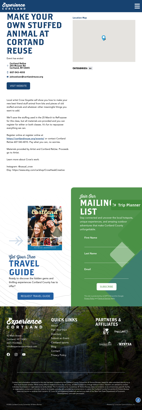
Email (87, 269)
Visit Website (18, 85)
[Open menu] (137, 6)
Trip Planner (126, 205)
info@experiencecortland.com (22, 346)
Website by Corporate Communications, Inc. (121, 404)
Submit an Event (60, 338)
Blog (53, 346)
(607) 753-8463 (14, 343)
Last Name (90, 253)
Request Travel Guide (35, 296)
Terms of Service (104, 298)
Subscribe (106, 286)
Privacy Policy (89, 298)
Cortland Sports (60, 342)
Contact (55, 351)
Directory (56, 334)
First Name (90, 237)
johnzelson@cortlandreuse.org (26, 77)
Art (90, 68)
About (54, 325)
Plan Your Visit (59, 329)
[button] (104, 38)
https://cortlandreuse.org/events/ (25, 138)
